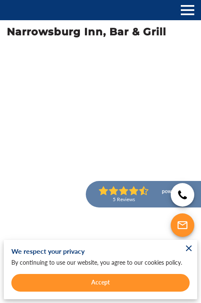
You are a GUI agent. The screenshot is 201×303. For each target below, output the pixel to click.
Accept (100, 282)
